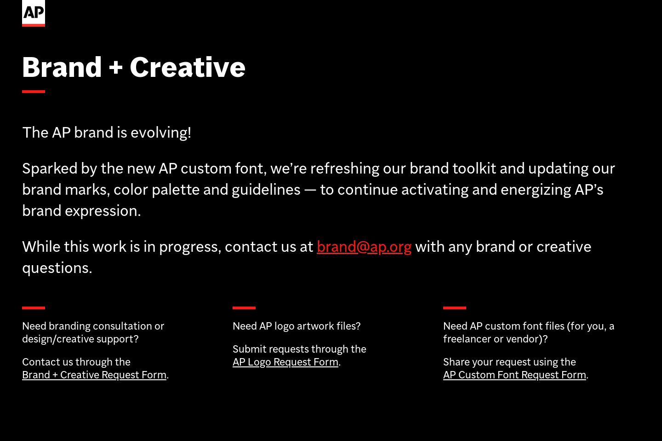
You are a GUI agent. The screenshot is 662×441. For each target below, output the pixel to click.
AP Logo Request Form (285, 361)
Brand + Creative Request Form (94, 374)
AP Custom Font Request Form (514, 374)
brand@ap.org (364, 246)
